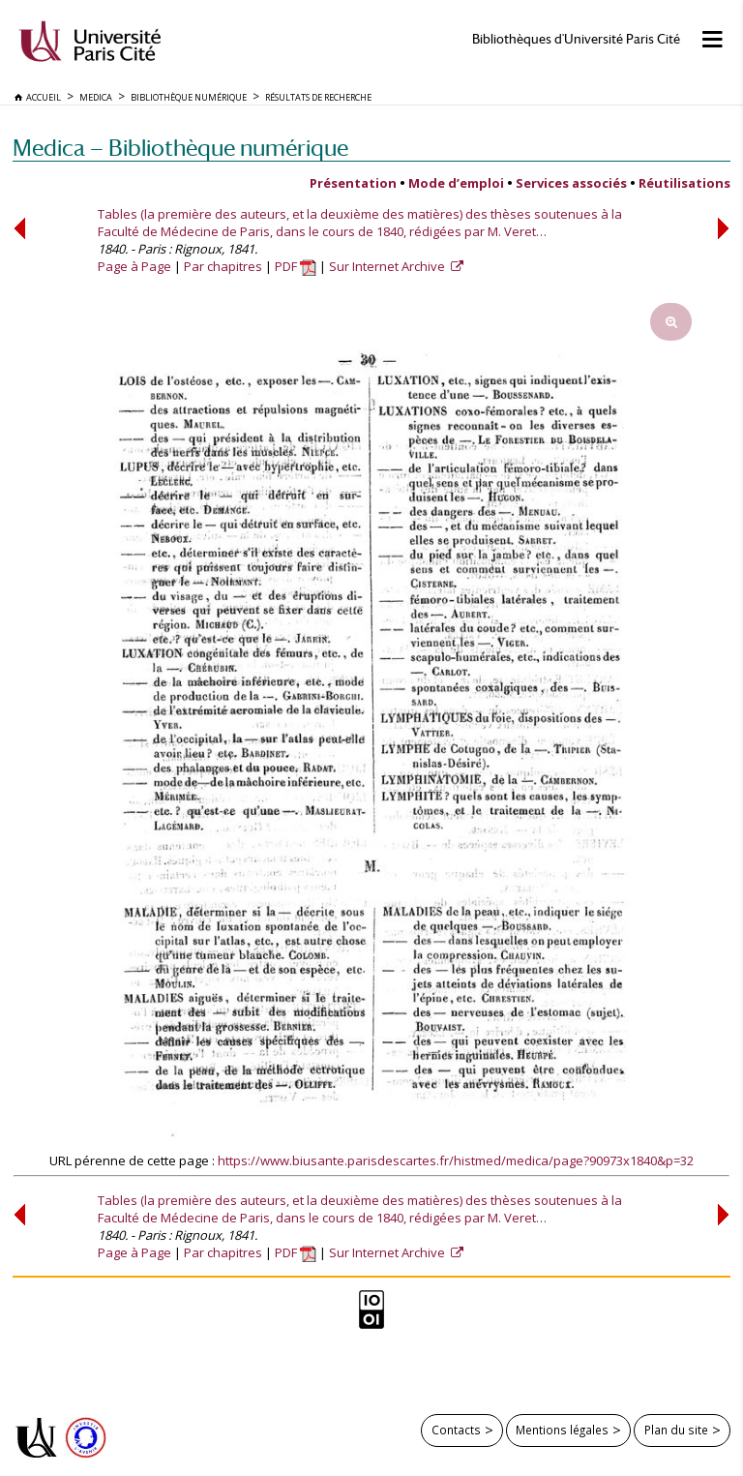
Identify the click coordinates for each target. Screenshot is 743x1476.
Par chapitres (223, 266)
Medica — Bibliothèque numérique (180, 148)
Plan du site (676, 1429)
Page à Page (134, 266)
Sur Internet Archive (388, 266)
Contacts (456, 1429)
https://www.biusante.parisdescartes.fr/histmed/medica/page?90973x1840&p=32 (456, 1160)
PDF (295, 266)
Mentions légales (562, 1429)
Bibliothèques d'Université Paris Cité (576, 39)
